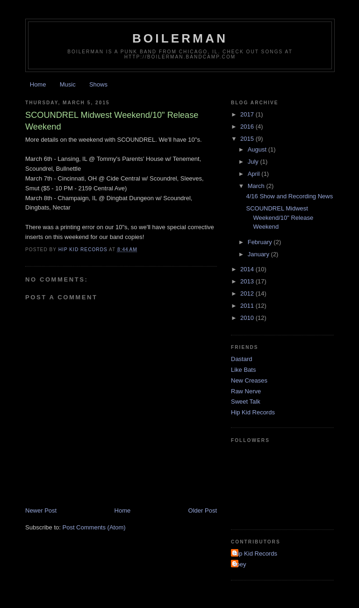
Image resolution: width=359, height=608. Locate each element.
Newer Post (41, 510)
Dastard (241, 358)
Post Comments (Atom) (94, 527)
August (258, 149)
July (254, 161)
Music (68, 84)
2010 (248, 317)
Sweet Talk (245, 401)
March (257, 185)
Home (38, 84)
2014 (248, 269)
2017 (248, 114)
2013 (248, 281)
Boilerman (180, 38)
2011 (248, 305)
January (259, 254)
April (255, 173)
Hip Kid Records (253, 412)
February (261, 242)
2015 (248, 138)
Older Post (202, 510)
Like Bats (243, 369)
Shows (98, 84)
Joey (239, 564)
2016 (248, 126)
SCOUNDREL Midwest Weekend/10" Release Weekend (279, 217)
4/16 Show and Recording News (289, 196)
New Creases (249, 380)
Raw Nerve (246, 391)
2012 (248, 293)
